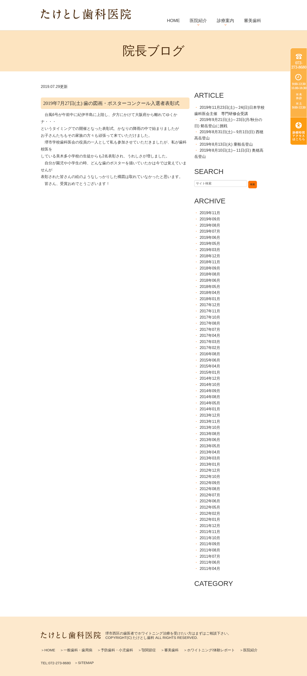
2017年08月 (210, 323)
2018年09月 (210, 268)
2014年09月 (210, 391)
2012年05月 (210, 507)
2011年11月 (210, 532)
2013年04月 (210, 452)
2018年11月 (210, 262)
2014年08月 (210, 397)
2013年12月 (210, 415)
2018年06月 (210, 280)
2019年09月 (210, 219)
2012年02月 (210, 513)
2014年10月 (210, 385)
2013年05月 (210, 446)
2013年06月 (210, 440)
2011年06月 (210, 562)
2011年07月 (210, 556)
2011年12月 (210, 526)
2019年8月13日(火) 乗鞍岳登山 (226, 144)
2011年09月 (210, 544)
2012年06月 (210, 501)
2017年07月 (210, 329)
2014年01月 (210, 409)
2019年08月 (210, 225)
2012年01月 (210, 519)
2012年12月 (210, 470)
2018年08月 (210, 274)
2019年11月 (210, 213)
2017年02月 (210, 348)
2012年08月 (210, 489)
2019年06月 (210, 237)
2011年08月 (210, 550)
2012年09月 (210, 483)
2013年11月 (210, 421)
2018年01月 (210, 299)
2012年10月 (210, 477)
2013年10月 (210, 427)
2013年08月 (210, 434)
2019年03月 (210, 250)
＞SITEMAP (84, 663)
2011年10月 (210, 538)
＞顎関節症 (147, 650)
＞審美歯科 (170, 650)
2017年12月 (210, 305)
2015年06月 (210, 360)
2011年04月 (210, 569)
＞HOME (48, 650)
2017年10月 (210, 317)
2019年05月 (210, 243)
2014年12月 (210, 378)
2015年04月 (210, 366)
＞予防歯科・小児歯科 (115, 650)
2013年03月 (210, 458)
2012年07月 (210, 495)
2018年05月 (210, 287)
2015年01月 (210, 372)
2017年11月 (210, 311)
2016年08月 (210, 354)
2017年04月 (210, 335)
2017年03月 (210, 342)
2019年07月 (210, 231)
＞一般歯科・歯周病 (76, 650)
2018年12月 (210, 256)
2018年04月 (210, 293)
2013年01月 (210, 464)
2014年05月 (210, 403)
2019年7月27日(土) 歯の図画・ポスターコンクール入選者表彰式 (111, 103)
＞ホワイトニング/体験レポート (209, 650)
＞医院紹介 (249, 650)
